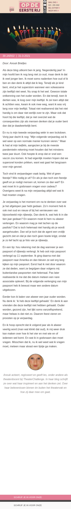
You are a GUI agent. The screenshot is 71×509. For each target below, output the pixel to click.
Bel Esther (53, 8)
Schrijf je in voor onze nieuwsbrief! (28, 506)
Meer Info (53, 11)
